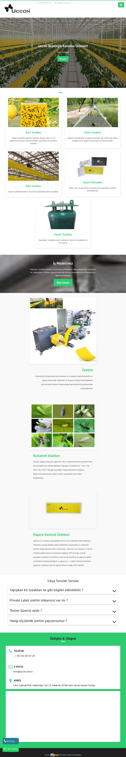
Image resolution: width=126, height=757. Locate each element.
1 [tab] (55, 92)
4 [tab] (71, 92)
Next (123, 56)
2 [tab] (60, 92)
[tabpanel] (63, 53)
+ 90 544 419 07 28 (43, 3)
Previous (3, 56)
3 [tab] (66, 92)
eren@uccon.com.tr (62, 3)
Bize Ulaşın (63, 282)
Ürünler (63, 59)
